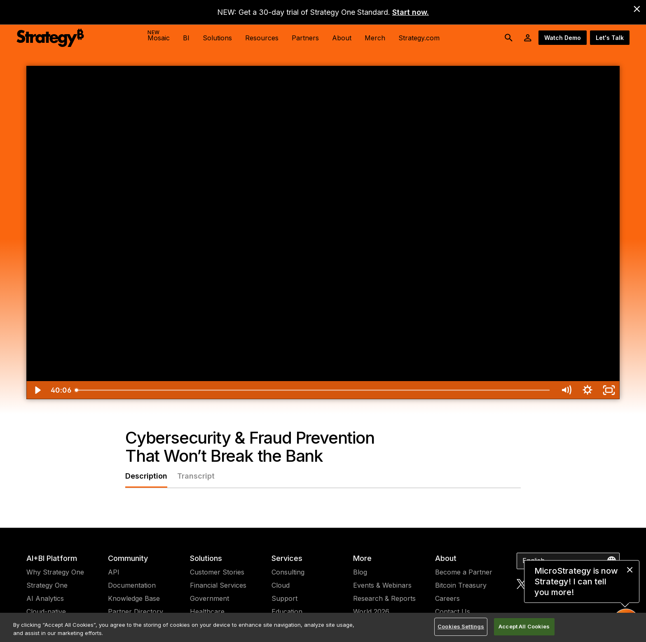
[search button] (508, 38)
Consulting (288, 572)
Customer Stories (217, 572)
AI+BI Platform (51, 558)
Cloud (281, 585)
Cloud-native (46, 611)
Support (284, 598)
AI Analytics (45, 598)
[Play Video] (37, 390)
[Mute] (566, 390)
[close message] (630, 570)
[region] (323, 627)
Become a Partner (463, 572)
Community (128, 558)
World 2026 (371, 611)
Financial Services (218, 585)
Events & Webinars (382, 585)
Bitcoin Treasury (461, 585)
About (445, 558)
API (113, 572)
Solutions (206, 558)
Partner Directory (135, 611)
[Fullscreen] (609, 390)
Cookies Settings (461, 626)
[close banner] (637, 9)
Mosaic (158, 35)
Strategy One (47, 585)
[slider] (313, 390)
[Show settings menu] (587, 390)
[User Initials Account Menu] (527, 37)
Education (287, 611)
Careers (447, 598)
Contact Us (452, 611)
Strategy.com (419, 38)
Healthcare (207, 611)
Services (287, 558)
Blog (360, 572)
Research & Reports (384, 598)
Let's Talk (610, 37)
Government (209, 598)
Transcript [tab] (196, 476)
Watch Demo (562, 37)
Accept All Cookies (524, 626)
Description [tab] (146, 476)
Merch (375, 38)
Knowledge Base (134, 598)
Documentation (132, 585)
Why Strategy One (55, 572)
